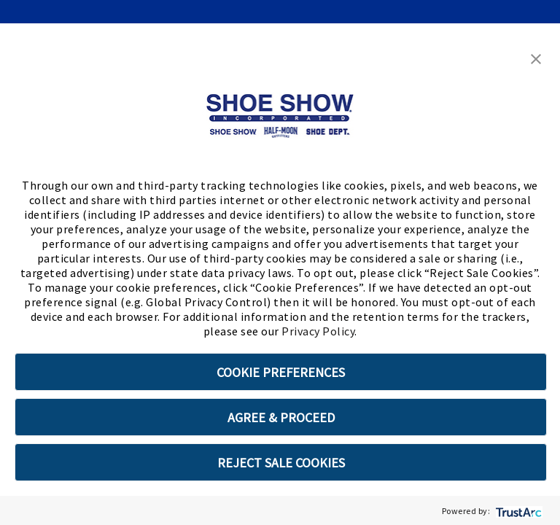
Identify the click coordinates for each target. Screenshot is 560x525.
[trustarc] (517, 511)
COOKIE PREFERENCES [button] (281, 372)
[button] (536, 58)
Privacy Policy (317, 331)
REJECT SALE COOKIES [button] (281, 462)
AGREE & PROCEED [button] (281, 417)
